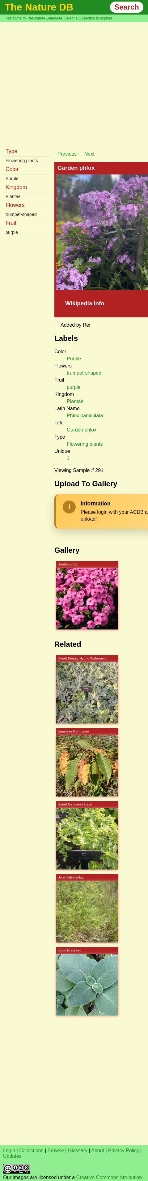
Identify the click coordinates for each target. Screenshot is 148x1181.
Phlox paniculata (85, 415)
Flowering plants (22, 160)
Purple (12, 178)
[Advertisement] (58, 83)
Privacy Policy (123, 1150)
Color (12, 169)
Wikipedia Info (84, 303)
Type (11, 151)
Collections (31, 1150)
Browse (56, 1150)
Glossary (77, 1150)
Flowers (15, 205)
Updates (12, 1156)
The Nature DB (39, 7)
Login (9, 1150)
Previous (67, 154)
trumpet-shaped (21, 214)
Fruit (11, 223)
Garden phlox (81, 429)
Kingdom (16, 187)
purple (12, 232)
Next (89, 154)
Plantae (13, 196)
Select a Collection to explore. (88, 18)
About (97, 1150)
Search (126, 7)
